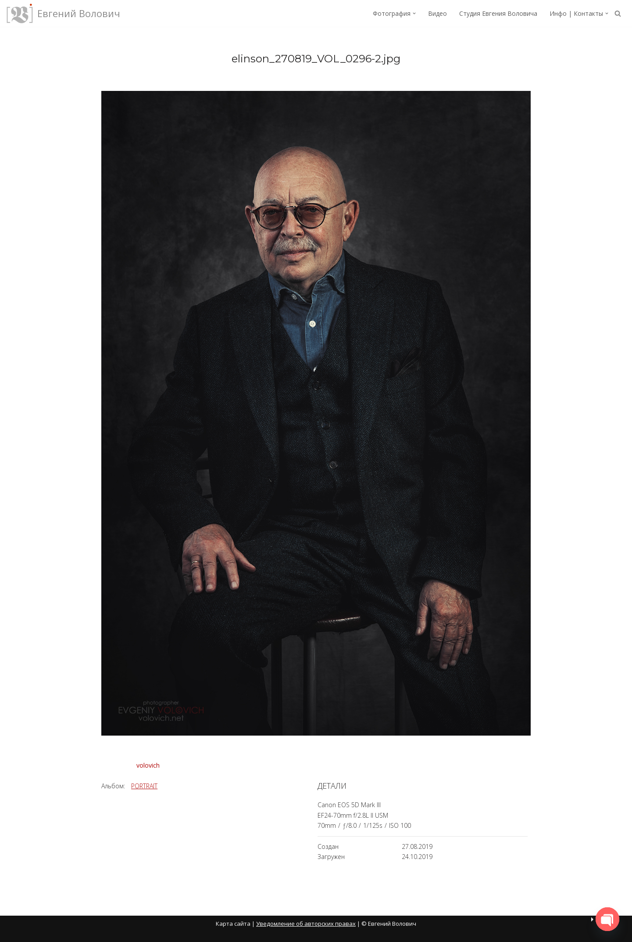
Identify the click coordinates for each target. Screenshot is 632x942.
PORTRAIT (144, 786)
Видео (437, 13)
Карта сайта (233, 924)
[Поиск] (617, 13)
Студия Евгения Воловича (498, 13)
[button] (414, 13)
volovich (148, 765)
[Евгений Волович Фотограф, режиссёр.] (63, 13)
